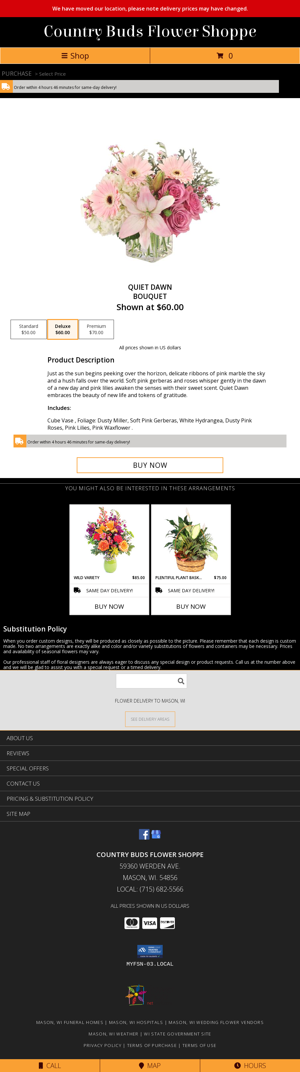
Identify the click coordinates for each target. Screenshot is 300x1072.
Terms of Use (199, 1045)
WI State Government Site (177, 1034)
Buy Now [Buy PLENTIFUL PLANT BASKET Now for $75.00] (191, 606)
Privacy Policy (103, 1045)
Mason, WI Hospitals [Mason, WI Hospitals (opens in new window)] (136, 1022)
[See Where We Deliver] (150, 719)
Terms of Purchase (152, 1045)
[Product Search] (151, 681)
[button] (150, 951)
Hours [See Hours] (250, 1065)
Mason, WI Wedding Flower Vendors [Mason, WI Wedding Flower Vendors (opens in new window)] (216, 1022)
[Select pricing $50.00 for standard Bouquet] (28, 329)
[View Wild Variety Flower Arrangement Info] (109, 540)
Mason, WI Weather (113, 1034)
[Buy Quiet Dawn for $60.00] (150, 465)
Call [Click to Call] (50, 1065)
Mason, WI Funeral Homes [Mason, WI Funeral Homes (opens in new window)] (69, 1022)
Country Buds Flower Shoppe (150, 31)
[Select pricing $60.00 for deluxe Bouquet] (62, 329)
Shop (75, 55)
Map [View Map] (150, 1065)
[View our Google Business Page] (156, 837)
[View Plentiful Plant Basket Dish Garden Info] (190, 540)
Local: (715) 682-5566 (150, 889)
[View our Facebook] (144, 837)
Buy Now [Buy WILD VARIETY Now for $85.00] (109, 606)
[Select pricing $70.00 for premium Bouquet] (96, 329)
